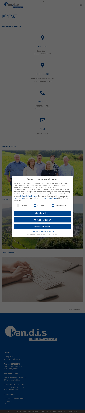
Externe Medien (59, 204)
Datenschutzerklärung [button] (43, 232)
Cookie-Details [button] (31, 232)
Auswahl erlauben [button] (42, 218)
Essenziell (22, 204)
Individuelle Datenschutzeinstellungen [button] (42, 230)
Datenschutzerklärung (28, 194)
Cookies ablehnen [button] (42, 225)
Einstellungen (19, 197)
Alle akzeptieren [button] (42, 211)
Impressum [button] (55, 232)
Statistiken (39, 204)
